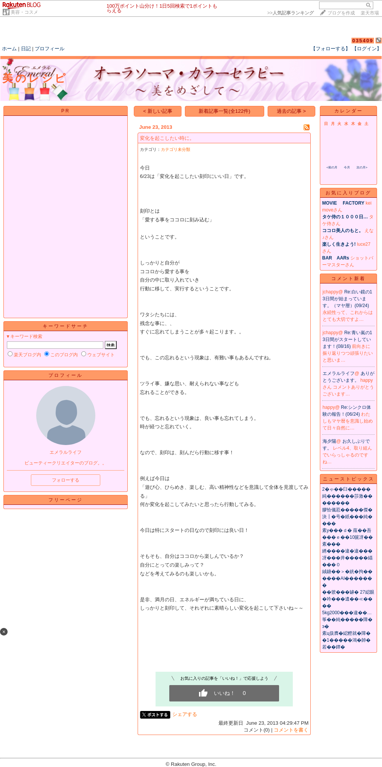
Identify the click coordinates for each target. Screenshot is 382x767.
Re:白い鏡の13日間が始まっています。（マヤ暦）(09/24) (347, 298)
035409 (362, 40)
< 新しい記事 (158, 111)
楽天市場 (370, 13)
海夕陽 (329, 441)
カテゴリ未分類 (175, 149)
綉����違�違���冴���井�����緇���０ (347, 557)
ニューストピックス (348, 479)
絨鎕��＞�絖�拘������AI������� (347, 578)
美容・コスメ (24, 12)
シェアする (184, 714)
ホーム (9, 48)
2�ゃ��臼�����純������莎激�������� (347, 496)
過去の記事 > (291, 111)
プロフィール (49, 48)
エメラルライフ (339, 373)
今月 (347, 167)
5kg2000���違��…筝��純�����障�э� (347, 619)
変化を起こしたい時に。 (167, 138)
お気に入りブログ (348, 192)
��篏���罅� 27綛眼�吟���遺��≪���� (348, 598)
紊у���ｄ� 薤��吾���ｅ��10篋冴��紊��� (347, 537)
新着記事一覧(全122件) (224, 111)
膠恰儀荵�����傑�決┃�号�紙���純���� (347, 516)
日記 (26, 48)
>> (290, 13)
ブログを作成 (341, 13)
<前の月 (331, 167)
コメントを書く (291, 730)
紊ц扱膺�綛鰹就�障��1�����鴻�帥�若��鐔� (346, 640)
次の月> (362, 167)
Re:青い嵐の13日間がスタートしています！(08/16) (347, 339)
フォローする (65, 480)
